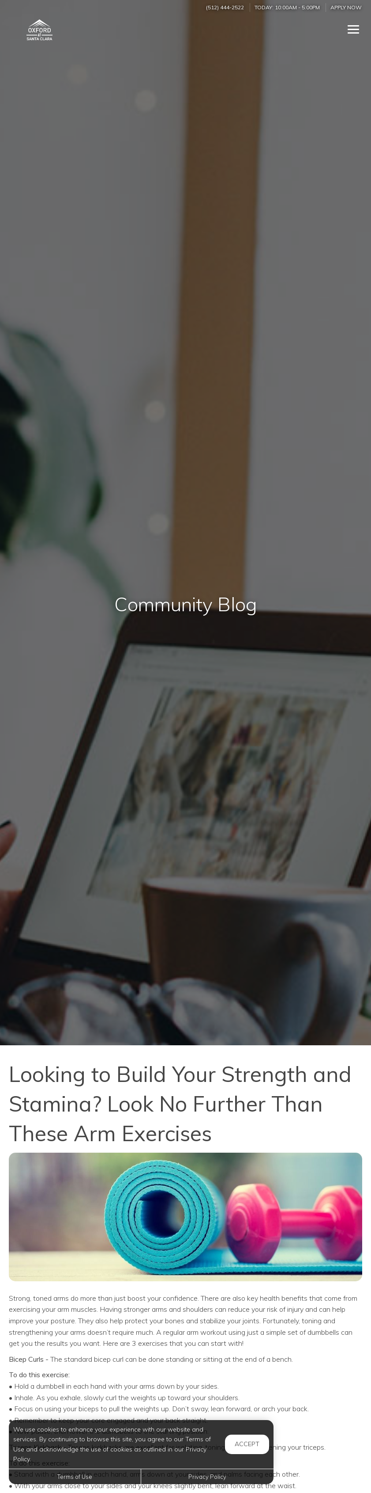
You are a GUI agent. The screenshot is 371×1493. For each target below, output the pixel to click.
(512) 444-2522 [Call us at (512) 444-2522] (225, 7)
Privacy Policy (207, 1476)
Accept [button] (247, 1444)
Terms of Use (74, 1476)
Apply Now (346, 7)
